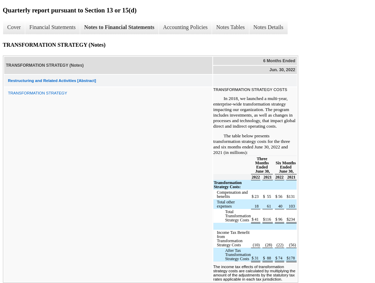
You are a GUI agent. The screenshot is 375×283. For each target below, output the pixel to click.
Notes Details (268, 27)
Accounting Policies (185, 27)
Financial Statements (52, 27)
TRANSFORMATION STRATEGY (37, 93)
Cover (14, 27)
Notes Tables (230, 27)
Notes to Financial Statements (119, 27)
